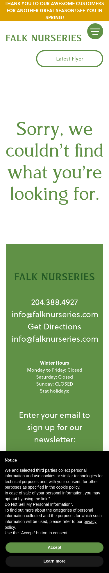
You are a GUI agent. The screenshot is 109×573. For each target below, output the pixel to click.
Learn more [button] (54, 561)
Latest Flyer (69, 58)
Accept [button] (54, 547)
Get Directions (54, 326)
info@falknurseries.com (55, 314)
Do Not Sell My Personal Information (37, 504)
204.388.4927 (54, 302)
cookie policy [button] (67, 487)
